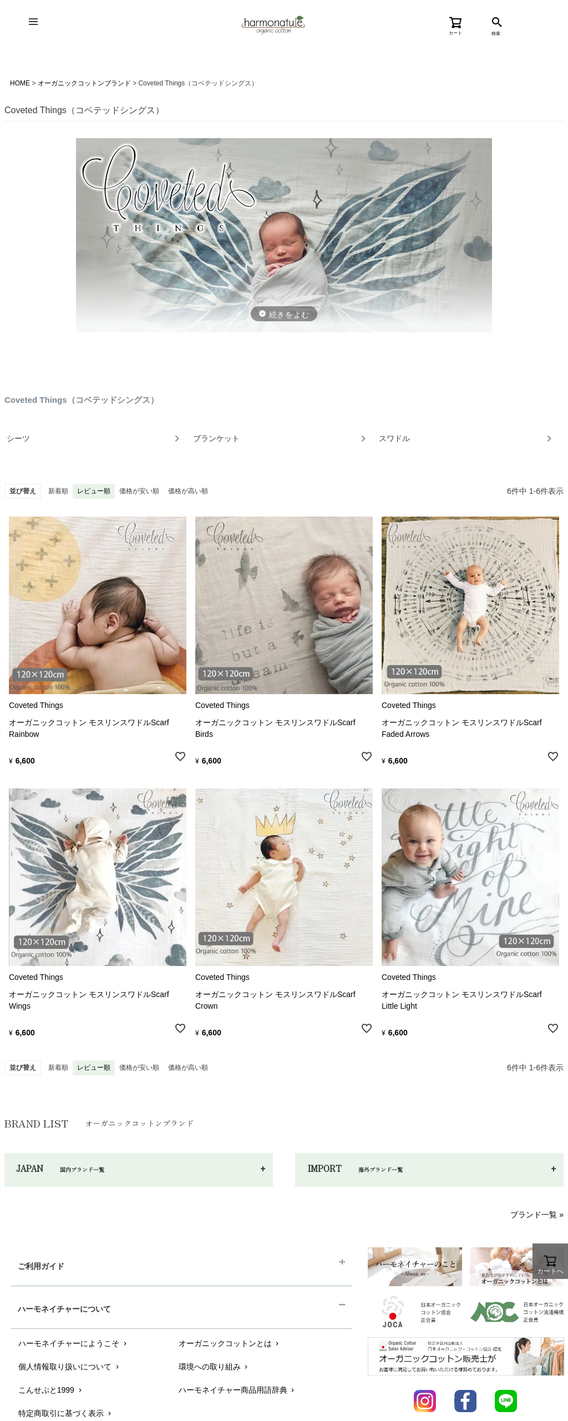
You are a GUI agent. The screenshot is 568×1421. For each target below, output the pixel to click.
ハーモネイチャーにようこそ (73, 1343)
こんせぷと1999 (51, 1389)
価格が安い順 (139, 491)
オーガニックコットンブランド (84, 83)
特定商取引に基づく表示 (65, 1413)
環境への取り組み (214, 1366)
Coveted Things (36, 705)
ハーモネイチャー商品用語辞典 (238, 1389)
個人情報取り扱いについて (69, 1366)
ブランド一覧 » (537, 1214)
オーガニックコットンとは (230, 1343)
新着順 (58, 491)
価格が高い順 (188, 491)
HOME (20, 83)
